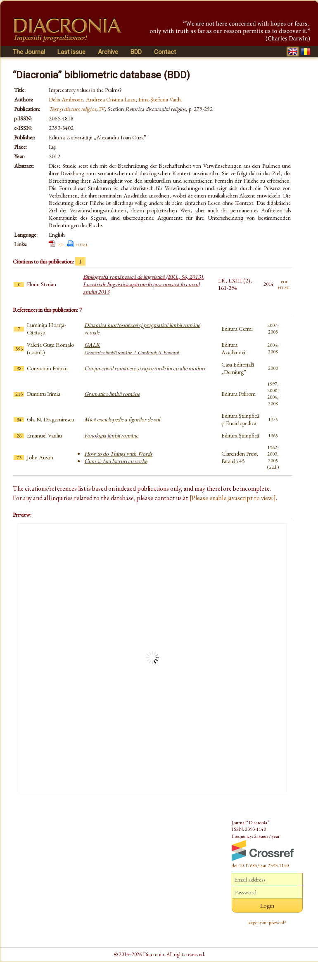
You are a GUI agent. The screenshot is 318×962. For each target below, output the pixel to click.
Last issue (71, 52)
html (82, 244)
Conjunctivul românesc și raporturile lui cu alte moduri (144, 368)
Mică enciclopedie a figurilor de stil (122, 419)
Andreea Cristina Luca (110, 99)
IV (101, 109)
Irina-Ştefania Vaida (160, 99)
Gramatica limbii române (112, 394)
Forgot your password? (266, 922)
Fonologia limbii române (111, 435)
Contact (165, 52)
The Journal (29, 52)
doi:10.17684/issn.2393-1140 (260, 865)
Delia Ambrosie (66, 99)
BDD (136, 52)
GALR (131, 348)
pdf (60, 244)
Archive (108, 52)
